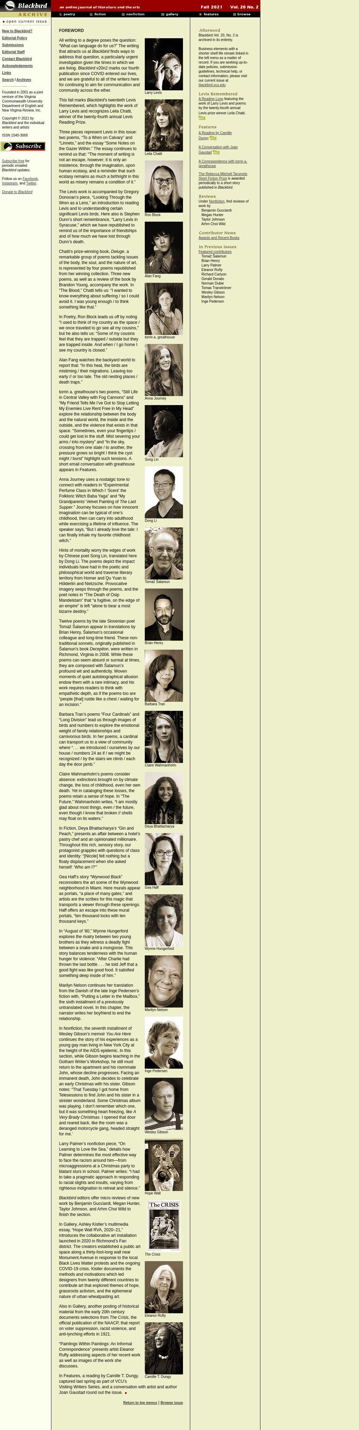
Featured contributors (215, 252)
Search (8, 80)
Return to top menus (140, 1403)
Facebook (30, 179)
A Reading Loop (211, 99)
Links (6, 73)
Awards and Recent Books (219, 238)
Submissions (13, 45)
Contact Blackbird (17, 59)
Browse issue (172, 1403)
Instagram (9, 183)
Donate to (17, 192)
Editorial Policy (14, 38)
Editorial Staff (13, 52)
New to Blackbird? (17, 31)
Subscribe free (13, 161)
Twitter (31, 183)
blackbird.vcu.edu (212, 85)
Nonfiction (216, 201)
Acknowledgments (17, 66)
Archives (23, 80)
